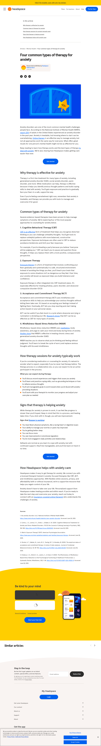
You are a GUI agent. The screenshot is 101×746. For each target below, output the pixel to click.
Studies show (25, 333)
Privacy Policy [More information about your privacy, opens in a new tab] (11, 737)
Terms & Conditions (20, 613)
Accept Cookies (75, 742)
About (78, 9)
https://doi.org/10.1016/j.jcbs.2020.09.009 (53, 548)
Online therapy (39, 138)
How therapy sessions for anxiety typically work (36, 31)
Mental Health (31, 49)
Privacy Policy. (28, 679)
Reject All (75, 737)
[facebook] (21, 76)
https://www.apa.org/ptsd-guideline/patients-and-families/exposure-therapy (44, 535)
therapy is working (36, 420)
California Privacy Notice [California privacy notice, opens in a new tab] (21, 737)
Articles (22, 49)
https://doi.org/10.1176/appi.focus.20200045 (39, 528)
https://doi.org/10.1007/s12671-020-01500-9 (60, 560)
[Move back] (91, 645)
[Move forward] (95, 645)
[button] (29, 76)
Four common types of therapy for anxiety (51, 49)
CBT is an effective (27, 232)
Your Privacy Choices (75, 733)
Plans (63, 9)
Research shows (53, 316)
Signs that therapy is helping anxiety (33, 34)
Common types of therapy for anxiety (34, 28)
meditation (65, 328)
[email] (58, 674)
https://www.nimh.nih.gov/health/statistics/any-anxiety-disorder (40, 518)
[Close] (98, 737)
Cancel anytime (32, 613)
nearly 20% (24, 132)
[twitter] (25, 76)
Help (82, 9)
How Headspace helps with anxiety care (34, 37)
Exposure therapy (27, 265)
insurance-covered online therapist (48, 497)
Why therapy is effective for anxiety (33, 25)
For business (70, 9)
